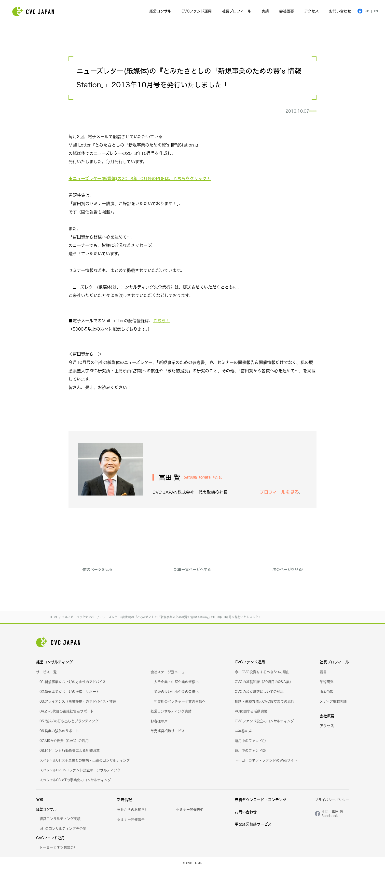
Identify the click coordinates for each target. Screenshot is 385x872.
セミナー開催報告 (131, 822)
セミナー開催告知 (190, 812)
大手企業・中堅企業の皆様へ (176, 685)
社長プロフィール (236, 11)
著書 (323, 675)
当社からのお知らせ (132, 812)
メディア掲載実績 (333, 704)
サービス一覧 (46, 675)
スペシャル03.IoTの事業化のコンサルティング (75, 783)
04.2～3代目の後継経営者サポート (67, 714)
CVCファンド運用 (196, 11)
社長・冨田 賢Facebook (332, 816)
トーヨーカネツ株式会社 (58, 850)
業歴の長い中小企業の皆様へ (176, 694)
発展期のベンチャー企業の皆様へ (180, 704)
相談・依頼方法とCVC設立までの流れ (264, 704)
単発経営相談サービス (168, 734)
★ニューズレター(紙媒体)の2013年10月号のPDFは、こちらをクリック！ (140, 181)
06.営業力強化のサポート (59, 734)
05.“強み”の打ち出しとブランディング (69, 724)
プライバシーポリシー (332, 803)
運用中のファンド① (250, 743)
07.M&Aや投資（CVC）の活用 (64, 743)
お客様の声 (159, 724)
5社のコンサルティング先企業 (63, 831)
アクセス (311, 11)
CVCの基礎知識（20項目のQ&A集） (264, 685)
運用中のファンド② (250, 753)
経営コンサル (160, 11)
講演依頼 (326, 694)
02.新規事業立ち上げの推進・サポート (69, 694)
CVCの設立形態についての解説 (259, 694)
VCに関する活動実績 (251, 714)
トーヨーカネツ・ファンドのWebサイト (266, 763)
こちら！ (161, 323)
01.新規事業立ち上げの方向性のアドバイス (73, 685)
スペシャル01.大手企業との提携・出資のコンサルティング (85, 763)
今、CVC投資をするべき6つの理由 (262, 675)
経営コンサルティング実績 (171, 714)
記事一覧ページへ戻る (192, 572)
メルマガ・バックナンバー (286, 112)
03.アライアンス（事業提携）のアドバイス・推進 (78, 704)
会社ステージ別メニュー (169, 675)
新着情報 (124, 802)
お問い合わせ (340, 11)
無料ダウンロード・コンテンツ (260, 802)
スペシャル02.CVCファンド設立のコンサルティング (80, 773)
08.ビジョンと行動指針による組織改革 (70, 753)
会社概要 (286, 11)
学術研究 (326, 685)
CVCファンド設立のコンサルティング (264, 724)
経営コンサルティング (54, 665)
